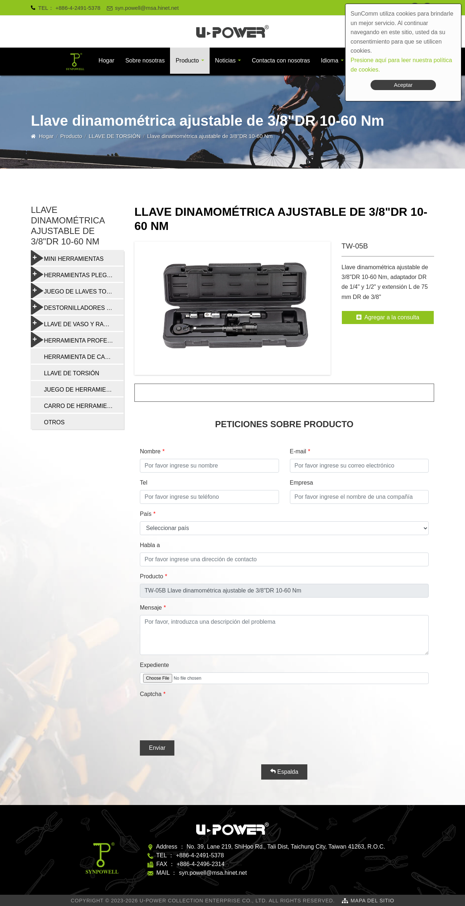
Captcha (151, 694)
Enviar (157, 748)
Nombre (150, 451)
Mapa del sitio (372, 900)
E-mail (298, 451)
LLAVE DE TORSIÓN (115, 136)
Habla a (150, 545)
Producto (187, 60)
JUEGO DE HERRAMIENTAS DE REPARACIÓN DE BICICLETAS (84, 390)
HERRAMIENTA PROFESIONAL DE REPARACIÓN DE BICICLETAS (77, 339)
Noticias (225, 60)
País (145, 514)
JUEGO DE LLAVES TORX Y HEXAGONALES (77, 290)
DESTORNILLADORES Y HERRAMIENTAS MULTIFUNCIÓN (77, 307)
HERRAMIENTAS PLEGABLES (77, 274)
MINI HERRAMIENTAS (67, 258)
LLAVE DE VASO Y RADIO (72, 323)
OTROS (54, 422)
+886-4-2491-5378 (78, 8)
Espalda (284, 771)
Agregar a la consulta (387, 317)
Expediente (154, 665)
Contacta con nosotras (281, 60)
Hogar (106, 60)
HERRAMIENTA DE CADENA (82, 357)
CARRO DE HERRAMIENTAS (83, 406)
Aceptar (403, 85)
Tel (143, 483)
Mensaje (151, 607)
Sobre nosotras (145, 60)
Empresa (301, 483)
